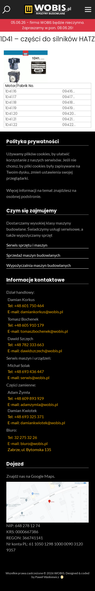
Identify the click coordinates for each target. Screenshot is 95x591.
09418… (68, 102)
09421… (68, 119)
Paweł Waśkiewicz (47, 577)
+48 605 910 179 (29, 325)
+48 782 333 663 (29, 344)
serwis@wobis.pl (35, 377)
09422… (69, 124)
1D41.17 (10, 96)
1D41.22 (11, 124)
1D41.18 (10, 102)
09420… (69, 113)
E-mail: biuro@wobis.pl (28, 443)
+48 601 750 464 (29, 305)
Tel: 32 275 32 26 (22, 437)
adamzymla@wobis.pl (39, 404)
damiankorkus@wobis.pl (42, 311)
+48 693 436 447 (29, 371)
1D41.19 (10, 107)
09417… (68, 96)
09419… (68, 107)
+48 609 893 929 (29, 398)
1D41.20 (11, 113)
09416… (68, 91)
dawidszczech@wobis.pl (41, 350)
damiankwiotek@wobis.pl (43, 422)
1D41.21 (10, 119)
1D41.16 (10, 91)
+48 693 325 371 (29, 416)
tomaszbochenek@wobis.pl (44, 331)
